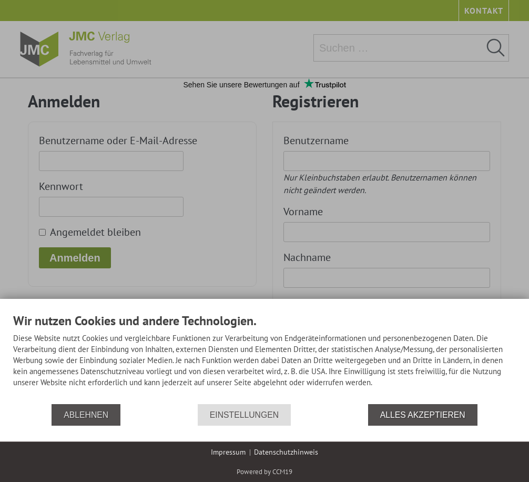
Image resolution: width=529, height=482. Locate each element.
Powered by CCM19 (264, 471)
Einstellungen (244, 414)
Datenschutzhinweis (286, 452)
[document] (264, 358)
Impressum (228, 452)
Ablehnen (86, 414)
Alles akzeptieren (422, 414)
